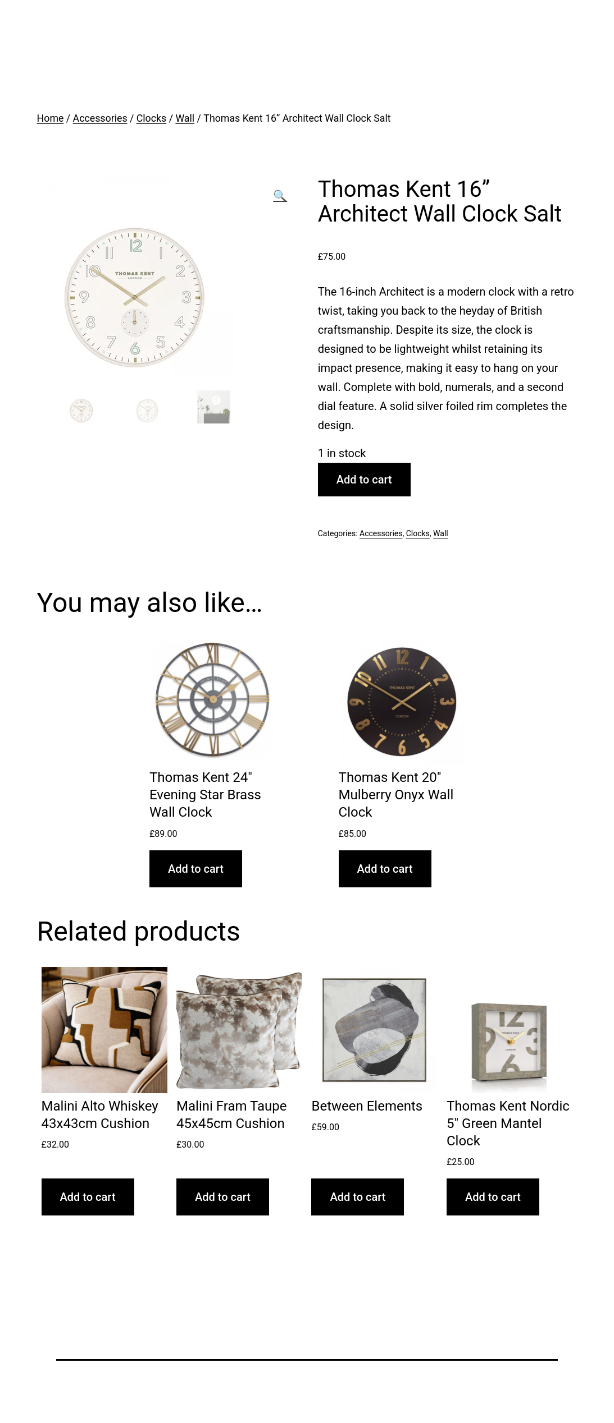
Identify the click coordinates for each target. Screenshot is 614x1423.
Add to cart (364, 479)
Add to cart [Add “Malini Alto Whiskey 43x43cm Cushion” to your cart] (88, 1197)
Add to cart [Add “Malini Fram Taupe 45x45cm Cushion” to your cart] (223, 1197)
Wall (184, 118)
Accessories (100, 118)
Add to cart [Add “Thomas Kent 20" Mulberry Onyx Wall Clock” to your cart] (385, 869)
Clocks (152, 118)
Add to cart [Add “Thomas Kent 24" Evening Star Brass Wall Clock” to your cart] (196, 869)
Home (50, 118)
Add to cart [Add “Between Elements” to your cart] (357, 1197)
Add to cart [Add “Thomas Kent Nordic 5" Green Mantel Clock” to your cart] (493, 1197)
